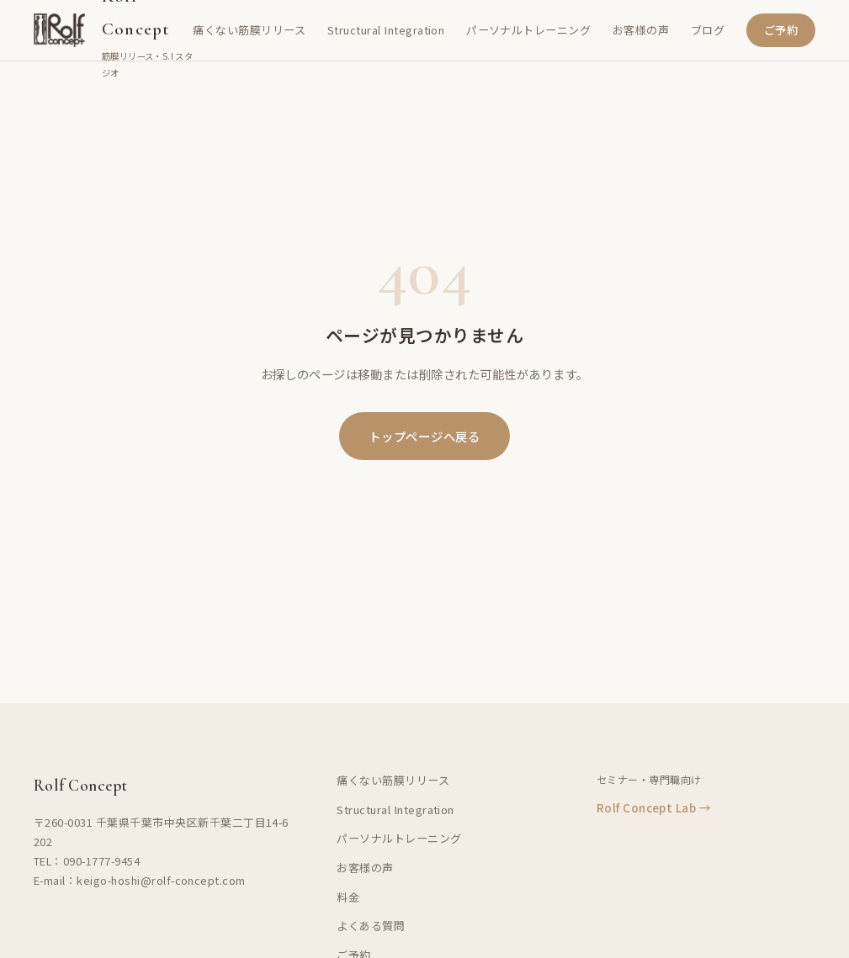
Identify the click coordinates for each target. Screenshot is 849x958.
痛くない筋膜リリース (249, 30)
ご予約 (781, 30)
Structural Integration (386, 30)
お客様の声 (641, 30)
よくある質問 (371, 926)
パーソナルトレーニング (528, 30)
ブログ (707, 30)
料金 (348, 897)
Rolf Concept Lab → (654, 807)
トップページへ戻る (424, 436)
